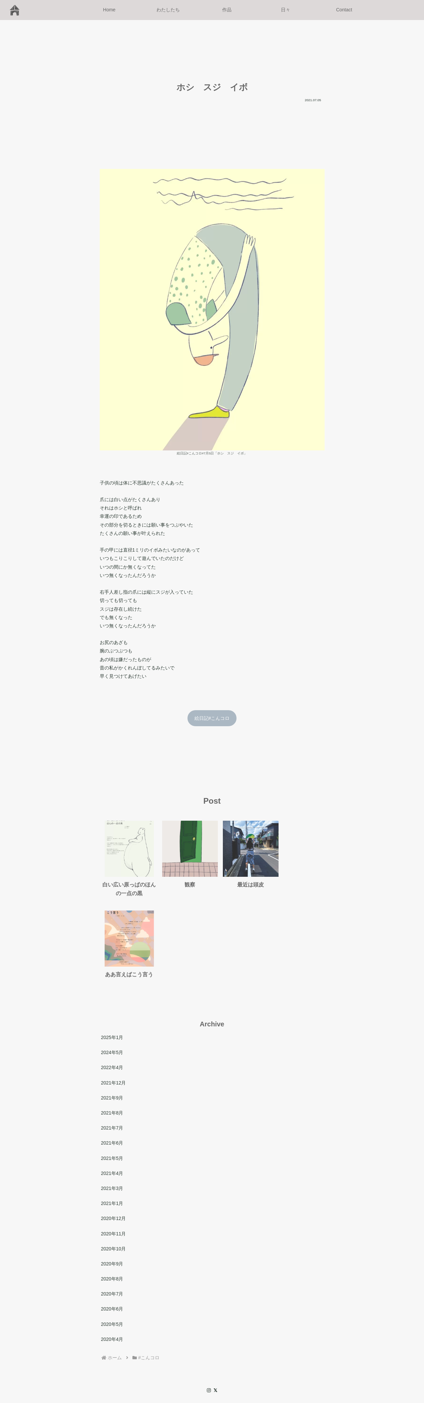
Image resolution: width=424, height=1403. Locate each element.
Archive (278, 1355)
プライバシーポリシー (351, 1355)
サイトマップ (307, 1355)
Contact (255, 1355)
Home (170, 1355)
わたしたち (195, 1355)
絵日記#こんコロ (212, 718)
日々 (235, 1355)
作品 (219, 1355)
